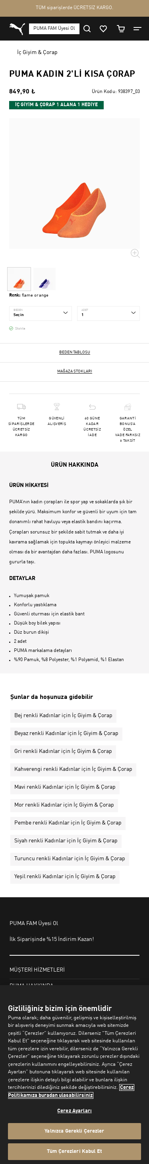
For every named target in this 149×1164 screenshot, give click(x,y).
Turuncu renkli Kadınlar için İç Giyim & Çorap (69, 858)
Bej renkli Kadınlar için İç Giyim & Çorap (63, 715)
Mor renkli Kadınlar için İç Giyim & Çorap (64, 805)
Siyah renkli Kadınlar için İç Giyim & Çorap (66, 841)
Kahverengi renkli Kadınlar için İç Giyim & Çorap (73, 769)
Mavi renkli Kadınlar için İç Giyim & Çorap (65, 787)
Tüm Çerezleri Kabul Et (74, 1151)
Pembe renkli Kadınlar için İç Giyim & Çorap (68, 823)
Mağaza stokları (74, 371)
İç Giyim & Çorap (37, 52)
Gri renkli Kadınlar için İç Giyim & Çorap (63, 751)
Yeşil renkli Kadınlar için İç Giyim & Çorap (65, 876)
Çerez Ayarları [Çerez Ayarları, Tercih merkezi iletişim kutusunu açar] (74, 1111)
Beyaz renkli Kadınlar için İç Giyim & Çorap (66, 733)
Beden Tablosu (74, 352)
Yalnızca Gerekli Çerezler (74, 1131)
